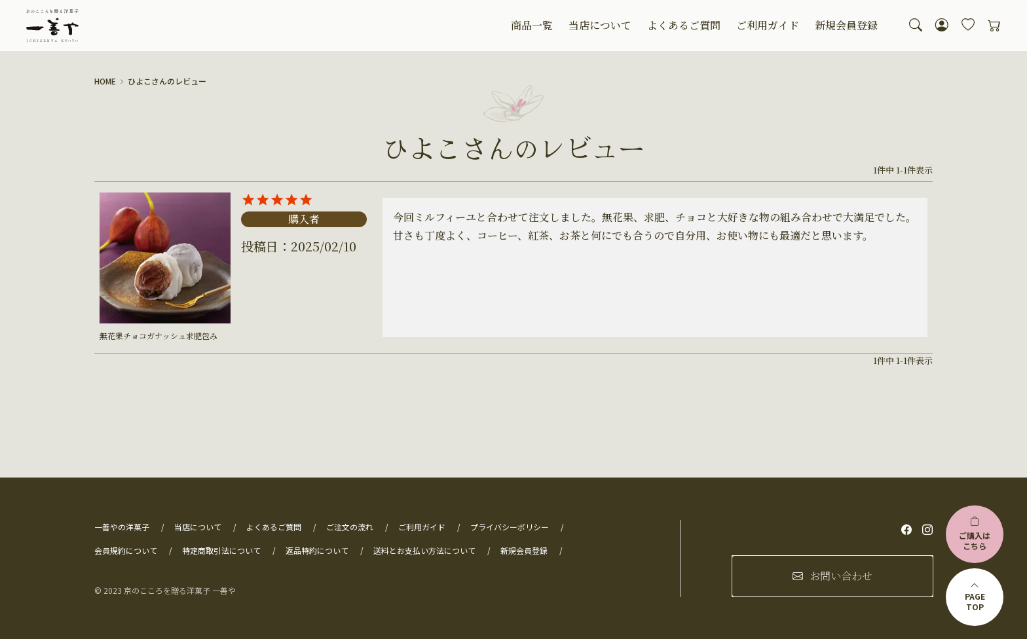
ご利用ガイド (767, 25)
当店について (600, 25)
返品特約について (317, 550)
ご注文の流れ (349, 526)
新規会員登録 (846, 25)
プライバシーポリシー (509, 526)
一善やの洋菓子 (121, 526)
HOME (105, 81)
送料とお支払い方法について (424, 550)
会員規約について (125, 550)
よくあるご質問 (683, 25)
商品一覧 (532, 25)
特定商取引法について (221, 550)
